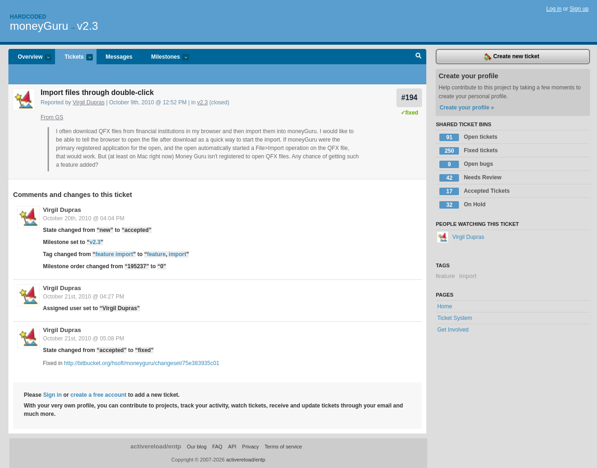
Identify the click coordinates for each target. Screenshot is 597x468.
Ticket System (454, 318)
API (232, 446)
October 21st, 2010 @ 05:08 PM (83, 338)
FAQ (217, 446)
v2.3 (87, 26)
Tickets (73, 57)
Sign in (52, 395)
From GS (52, 117)
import (177, 254)
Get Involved (452, 329)
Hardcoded (28, 17)
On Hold (462, 205)
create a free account (98, 395)
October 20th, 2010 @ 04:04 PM (84, 218)
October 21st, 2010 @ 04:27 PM (83, 296)
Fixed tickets (468, 151)
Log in (554, 9)
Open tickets (468, 137)
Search (418, 57)
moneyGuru (39, 26)
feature (156, 254)
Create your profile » (466, 107)
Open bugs (466, 164)
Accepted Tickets (474, 191)
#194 (409, 98)
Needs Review (470, 178)
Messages (119, 57)
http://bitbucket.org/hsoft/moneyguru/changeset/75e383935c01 (141, 363)
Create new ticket (511, 57)
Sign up (579, 9)
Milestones (165, 57)
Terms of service (283, 446)
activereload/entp (156, 446)
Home (444, 306)
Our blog (196, 446)
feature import (114, 254)
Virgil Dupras (88, 102)
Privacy (250, 446)
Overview (29, 57)
